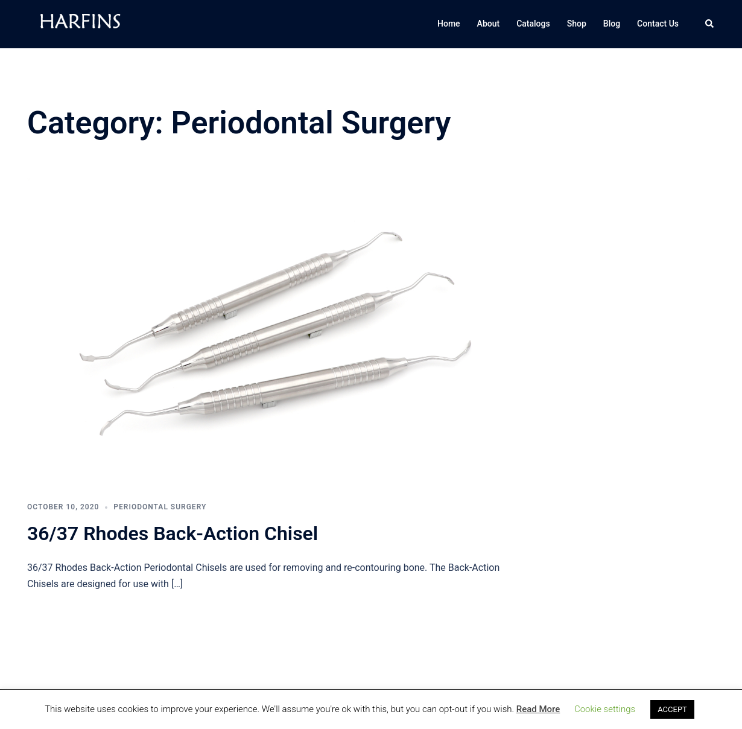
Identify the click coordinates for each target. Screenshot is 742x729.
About (488, 23)
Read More (538, 709)
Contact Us (658, 23)
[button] (710, 24)
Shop (576, 23)
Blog (611, 23)
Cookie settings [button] (604, 709)
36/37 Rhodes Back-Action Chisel (172, 533)
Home (448, 23)
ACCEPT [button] (672, 709)
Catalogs (533, 23)
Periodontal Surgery (159, 507)
